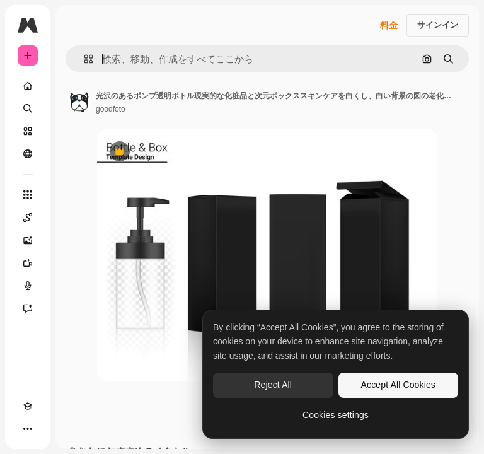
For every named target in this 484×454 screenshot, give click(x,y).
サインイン (437, 25)
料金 (389, 25)
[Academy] (28, 406)
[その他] (28, 429)
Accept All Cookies (398, 385)
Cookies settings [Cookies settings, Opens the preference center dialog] (335, 415)
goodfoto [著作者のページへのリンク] (110, 109)
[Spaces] (28, 217)
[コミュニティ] (28, 154)
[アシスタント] (28, 308)
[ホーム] (28, 86)
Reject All (273, 385)
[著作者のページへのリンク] (79, 101)
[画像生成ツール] (28, 240)
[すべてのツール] (28, 195)
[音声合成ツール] (28, 286)
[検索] (28, 108)
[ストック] (28, 131)
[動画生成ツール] (28, 263)
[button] (83, 59)
